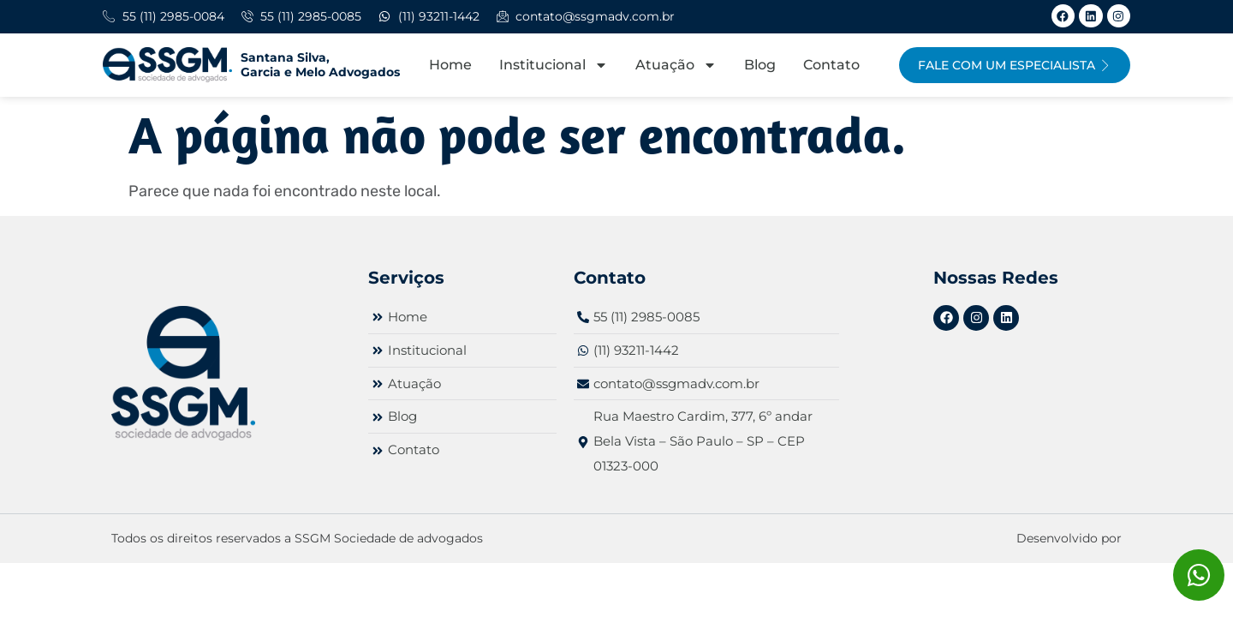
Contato (831, 65)
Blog (760, 65)
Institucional (553, 65)
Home (450, 65)
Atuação (676, 65)
